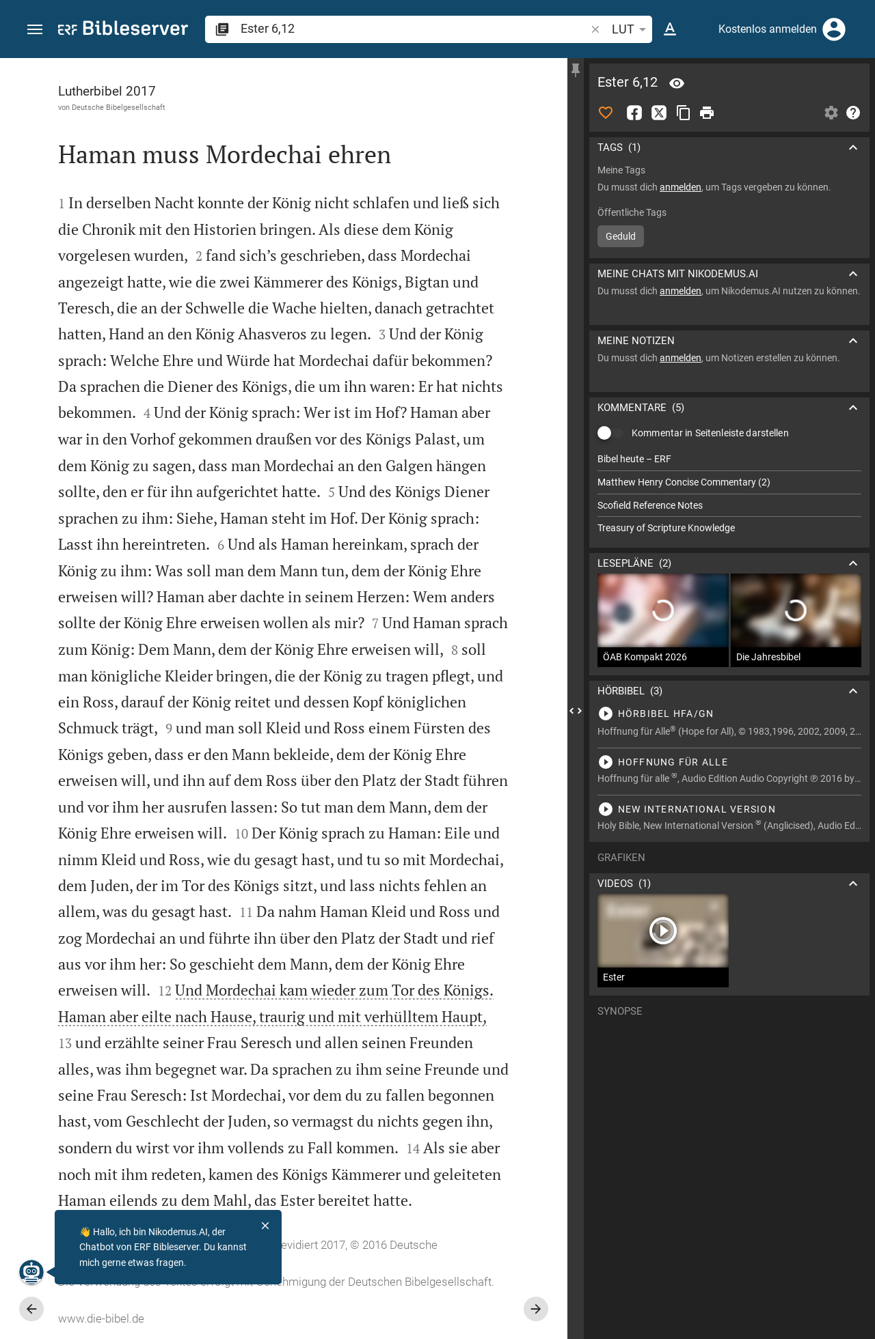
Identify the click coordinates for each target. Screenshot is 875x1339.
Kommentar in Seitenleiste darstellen (710, 432)
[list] (729, 493)
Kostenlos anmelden (767, 29)
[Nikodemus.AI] (31, 1272)
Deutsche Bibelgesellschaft (118, 107)
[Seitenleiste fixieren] (575, 70)
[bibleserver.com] (123, 30)
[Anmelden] (834, 29)
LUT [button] (631, 29)
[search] (414, 28)
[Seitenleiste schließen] (575, 711)
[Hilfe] (853, 113)
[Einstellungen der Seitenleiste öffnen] (831, 113)
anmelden (680, 187)
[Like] (606, 113)
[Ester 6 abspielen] (729, 713)
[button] (34, 30)
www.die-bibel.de (101, 1318)
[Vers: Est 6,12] (677, 83)
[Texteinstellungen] (670, 29)
